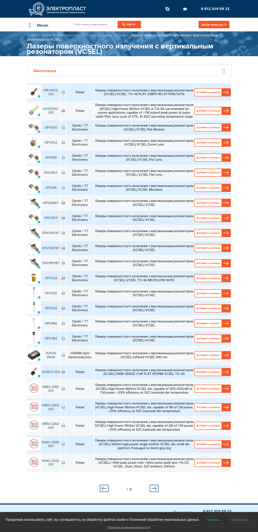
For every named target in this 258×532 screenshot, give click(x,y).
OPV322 (51, 278)
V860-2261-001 (51, 389)
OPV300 (51, 128)
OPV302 (51, 142)
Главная (33, 35)
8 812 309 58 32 (215, 8)
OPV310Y (51, 173)
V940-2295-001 (50, 444)
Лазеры (121, 35)
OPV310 (51, 157)
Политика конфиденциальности (129, 527)
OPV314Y (51, 218)
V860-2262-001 (51, 407)
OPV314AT (51, 203)
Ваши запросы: (214, 24)
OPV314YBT (51, 248)
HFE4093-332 (51, 92)
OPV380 (51, 323)
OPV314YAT (51, 233)
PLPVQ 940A (51, 355)
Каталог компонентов (61, 35)
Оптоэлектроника (97, 35)
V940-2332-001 (51, 463)
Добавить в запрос (213, 92)
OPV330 (51, 293)
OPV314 (51, 188)
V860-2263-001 (51, 426)
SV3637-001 (51, 372)
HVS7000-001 (51, 111)
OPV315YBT (51, 263)
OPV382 (51, 338)
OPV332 (51, 308)
